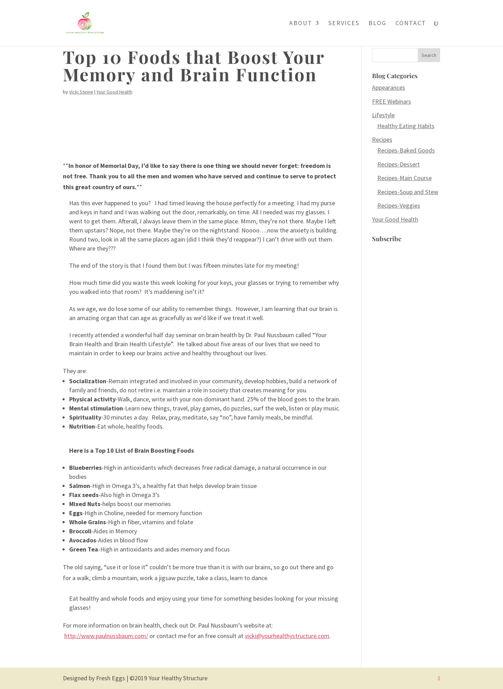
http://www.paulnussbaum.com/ (106, 636)
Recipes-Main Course (404, 178)
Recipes (382, 139)
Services (343, 24)
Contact (410, 24)
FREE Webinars (391, 101)
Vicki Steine (81, 92)
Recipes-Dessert (398, 164)
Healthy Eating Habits (406, 126)
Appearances (388, 87)
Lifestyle (383, 115)
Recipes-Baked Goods (406, 150)
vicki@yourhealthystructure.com (287, 636)
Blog (377, 24)
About (300, 24)
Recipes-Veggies (398, 205)
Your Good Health (114, 92)
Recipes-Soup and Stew (407, 192)
